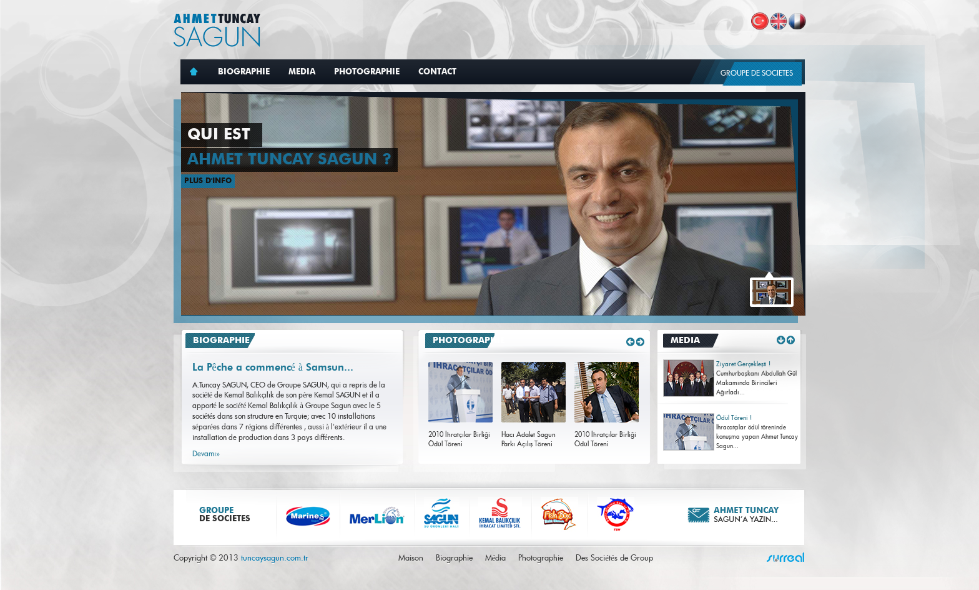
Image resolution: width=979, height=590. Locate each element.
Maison (410, 557)
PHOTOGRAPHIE (367, 72)
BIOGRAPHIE (244, 72)
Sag (640, 342)
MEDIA (301, 72)
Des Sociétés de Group (614, 557)
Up (791, 340)
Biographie (454, 557)
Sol (630, 342)
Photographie (540, 557)
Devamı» (206, 453)
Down (781, 340)
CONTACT (437, 72)
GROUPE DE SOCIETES (757, 73)
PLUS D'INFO (208, 181)
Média (495, 557)
